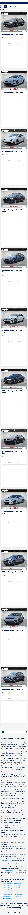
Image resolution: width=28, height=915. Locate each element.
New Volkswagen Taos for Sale (12, 890)
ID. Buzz (10, 836)
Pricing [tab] (18, 43)
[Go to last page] (26, 732)
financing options (10, 764)
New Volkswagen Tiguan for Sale (12, 883)
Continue (14, 912)
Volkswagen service (6, 860)
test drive (6, 803)
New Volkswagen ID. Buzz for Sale (13, 894)
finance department (11, 870)
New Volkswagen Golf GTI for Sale (13, 896)
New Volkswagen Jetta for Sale (12, 885)
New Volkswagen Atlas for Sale (12, 888)
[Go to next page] (25, 6)
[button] (5, 14)
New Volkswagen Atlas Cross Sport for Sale (15, 892)
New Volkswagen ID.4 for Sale (12, 898)
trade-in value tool (17, 846)
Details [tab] (10, 43)
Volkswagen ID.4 (20, 834)
